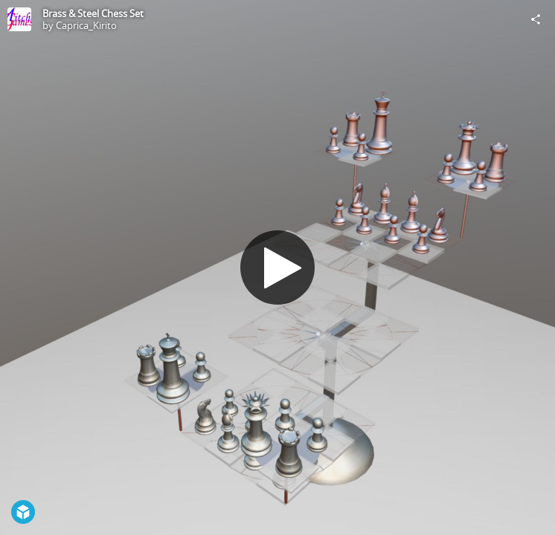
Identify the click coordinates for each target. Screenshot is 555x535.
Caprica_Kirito (86, 25)
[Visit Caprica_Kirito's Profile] (19, 19)
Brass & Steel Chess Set (93, 13)
